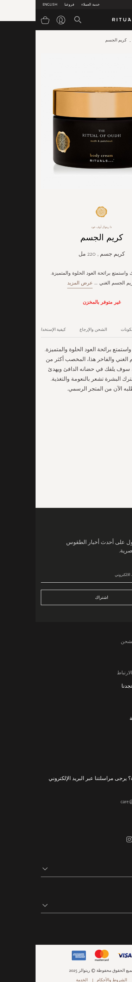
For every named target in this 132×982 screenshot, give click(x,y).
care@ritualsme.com (106, 802)
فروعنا (34, 4)
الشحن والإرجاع (57, 329)
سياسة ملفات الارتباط (104, 673)
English (14, 4)
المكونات (93, 329)
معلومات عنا (114, 729)
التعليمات (117, 657)
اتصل (121, 665)
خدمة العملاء (55, 4)
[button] (60, 868)
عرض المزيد (44, 283)
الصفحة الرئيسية (112, 40)
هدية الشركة (114, 762)
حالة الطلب (115, 737)
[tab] (117, 327)
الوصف (121, 329)
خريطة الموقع (112, 705)
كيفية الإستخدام (16, 329)
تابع (123, 927)
